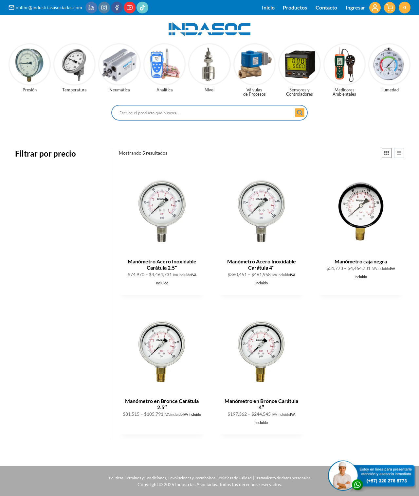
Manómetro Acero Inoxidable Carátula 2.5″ (162, 264)
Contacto (326, 7)
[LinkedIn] (91, 7)
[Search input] (206, 112)
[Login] (375, 7)
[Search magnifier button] (299, 112)
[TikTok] (142, 7)
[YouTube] (130, 7)
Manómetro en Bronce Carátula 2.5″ (162, 404)
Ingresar (355, 7)
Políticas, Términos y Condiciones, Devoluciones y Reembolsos (153, 477)
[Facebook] (117, 7)
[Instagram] (104, 7)
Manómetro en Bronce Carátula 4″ (261, 404)
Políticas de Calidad (240, 477)
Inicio (268, 7)
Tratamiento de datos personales (296, 477)
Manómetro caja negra (361, 261)
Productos (295, 7)
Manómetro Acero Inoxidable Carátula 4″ (261, 264)
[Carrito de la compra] (397, 7)
